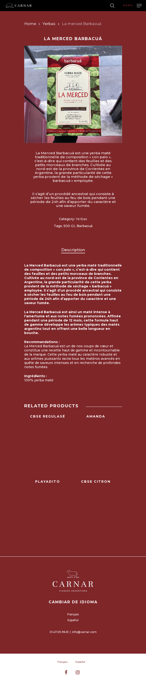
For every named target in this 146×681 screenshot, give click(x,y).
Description (73, 249)
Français (73, 614)
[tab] (73, 250)
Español (73, 620)
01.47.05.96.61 (59, 632)
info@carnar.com (84, 632)
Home (30, 24)
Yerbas (49, 24)
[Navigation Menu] (132, 5)
